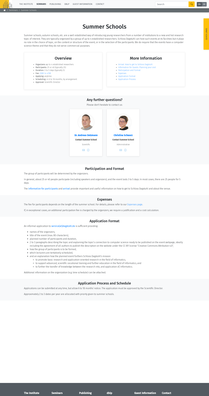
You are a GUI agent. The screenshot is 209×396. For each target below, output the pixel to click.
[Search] (172, 4)
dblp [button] (66, 4)
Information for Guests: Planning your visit (137, 67)
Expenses (122, 73)
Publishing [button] (55, 4)
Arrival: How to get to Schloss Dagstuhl (135, 64)
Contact (100, 4)
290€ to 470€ (45, 73)
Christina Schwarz (123, 135)
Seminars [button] (41, 4)
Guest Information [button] (82, 4)
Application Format (126, 76)
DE (204, 4)
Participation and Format (129, 70)
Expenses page (134, 204)
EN (199, 4)
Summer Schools (29, 10)
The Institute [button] (26, 4)
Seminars (13, 10)
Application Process (127, 79)
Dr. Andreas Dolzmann (86, 135)
